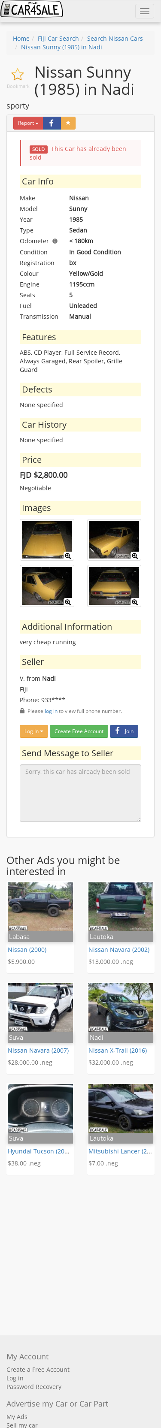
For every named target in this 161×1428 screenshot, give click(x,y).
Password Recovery (33, 1387)
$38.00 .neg (24, 1163)
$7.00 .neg (103, 1163)
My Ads (16, 1417)
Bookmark (18, 86)
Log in (15, 1378)
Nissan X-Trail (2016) (117, 1050)
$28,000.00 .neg (30, 1062)
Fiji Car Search (58, 38)
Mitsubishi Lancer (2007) (123, 1151)
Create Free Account (79, 731)
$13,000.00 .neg (110, 961)
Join (123, 731)
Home (21, 38)
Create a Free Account (38, 1369)
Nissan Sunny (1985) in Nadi (61, 47)
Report (28, 123)
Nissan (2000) (27, 949)
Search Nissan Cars (115, 38)
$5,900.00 (21, 961)
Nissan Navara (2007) (38, 1050)
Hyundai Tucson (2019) (40, 1151)
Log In (33, 731)
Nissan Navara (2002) (118, 949)
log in (51, 710)
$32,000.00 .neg (110, 1062)
